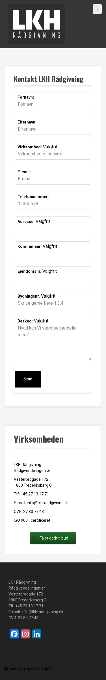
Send (27, 379)
